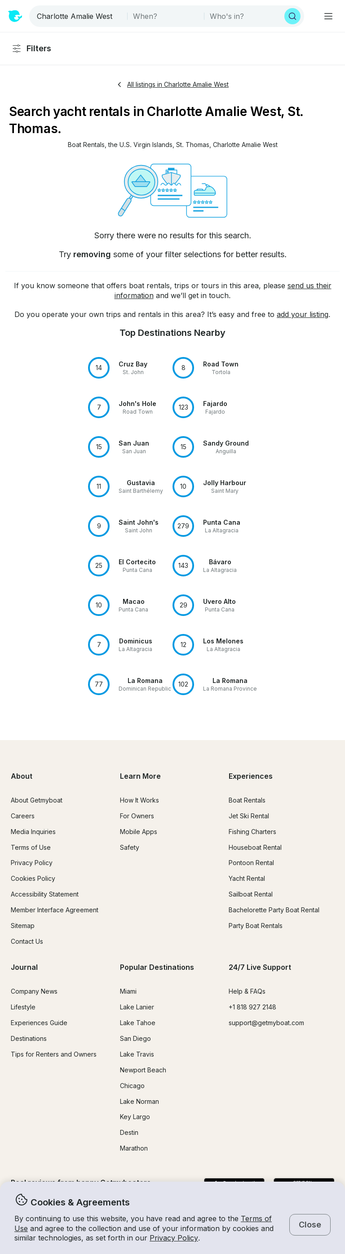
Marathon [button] (134, 1148)
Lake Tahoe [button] (137, 1022)
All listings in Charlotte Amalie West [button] (172, 84)
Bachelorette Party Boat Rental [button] (274, 910)
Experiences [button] (251, 776)
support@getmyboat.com (266, 1022)
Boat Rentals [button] (247, 800)
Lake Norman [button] (139, 1101)
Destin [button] (129, 1132)
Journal (24, 967)
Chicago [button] (132, 1085)
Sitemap (23, 925)
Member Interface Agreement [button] (54, 910)
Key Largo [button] (135, 1116)
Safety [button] (129, 847)
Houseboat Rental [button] (255, 847)
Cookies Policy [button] (33, 878)
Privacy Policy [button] (174, 1237)
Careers (23, 816)
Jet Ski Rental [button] (249, 816)
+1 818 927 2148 (252, 1007)
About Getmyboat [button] (36, 800)
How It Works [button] (139, 800)
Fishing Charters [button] (252, 831)
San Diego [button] (135, 1038)
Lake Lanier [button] (137, 1007)
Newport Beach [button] (143, 1070)
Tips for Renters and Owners (54, 1054)
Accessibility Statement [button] (45, 894)
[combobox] (79, 16)
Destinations (29, 1038)
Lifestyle (23, 1007)
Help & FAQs (247, 991)
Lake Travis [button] (137, 1054)
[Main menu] (328, 16)
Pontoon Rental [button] (251, 862)
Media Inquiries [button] (33, 831)
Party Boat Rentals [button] (256, 925)
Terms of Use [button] (31, 847)
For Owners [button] (137, 816)
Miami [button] (128, 991)
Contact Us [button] (27, 941)
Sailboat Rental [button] (251, 894)
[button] (86, 145)
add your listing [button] (302, 314)
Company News (34, 991)
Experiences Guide (39, 1022)
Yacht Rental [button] (247, 878)
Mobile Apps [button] (138, 831)
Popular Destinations (157, 967)
